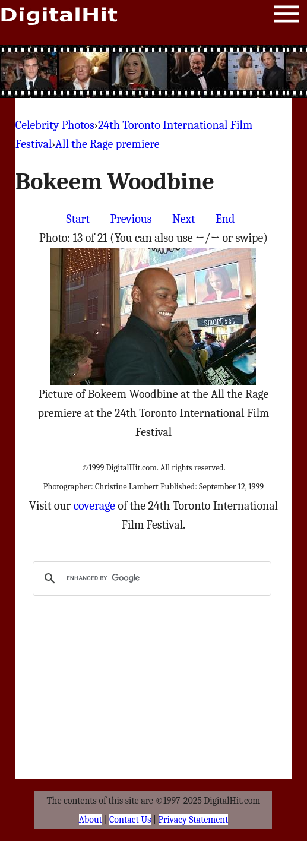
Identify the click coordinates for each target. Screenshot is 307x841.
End (225, 219)
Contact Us (130, 819)
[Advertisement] (154, 71)
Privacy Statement (194, 819)
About (90, 819)
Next (183, 219)
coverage (94, 506)
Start (78, 219)
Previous (130, 219)
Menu (286, 16)
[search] (150, 578)
